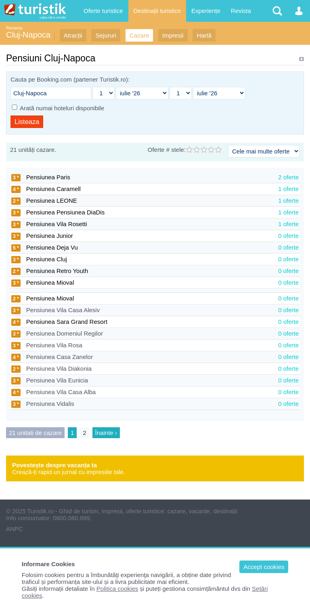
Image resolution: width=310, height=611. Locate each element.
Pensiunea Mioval (42, 282)
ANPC (14, 528)
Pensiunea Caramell (46, 188)
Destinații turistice (157, 10)
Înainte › (106, 432)
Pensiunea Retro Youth (49, 270)
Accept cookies (263, 566)
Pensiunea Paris (40, 177)
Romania (14, 28)
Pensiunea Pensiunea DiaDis (58, 212)
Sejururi (105, 35)
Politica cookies (117, 588)
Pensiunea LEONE (44, 200)
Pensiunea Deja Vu (44, 247)
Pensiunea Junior (42, 235)
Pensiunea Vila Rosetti (49, 223)
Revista (241, 10)
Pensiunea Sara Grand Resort (59, 321)
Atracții (73, 35)
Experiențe (205, 10)
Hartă (204, 35)
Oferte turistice (103, 10)
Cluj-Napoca (28, 34)
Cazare (139, 35)
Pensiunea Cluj (39, 259)
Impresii (173, 35)
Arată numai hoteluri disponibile (62, 108)
